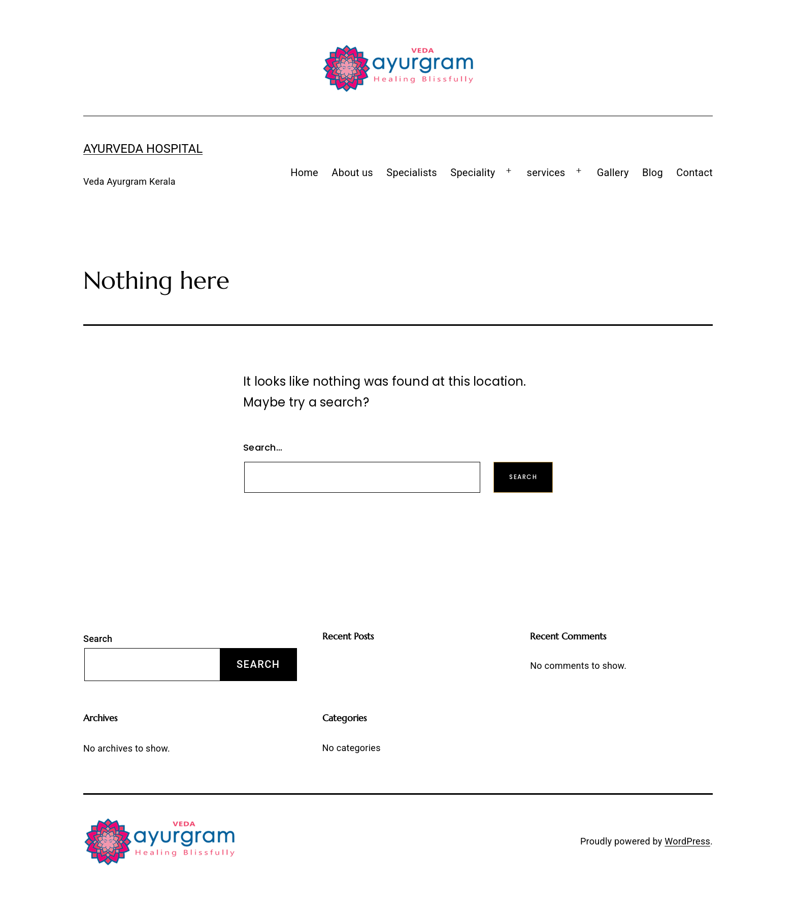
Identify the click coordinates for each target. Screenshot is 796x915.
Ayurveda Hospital (143, 149)
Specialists (411, 172)
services (546, 172)
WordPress (687, 841)
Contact (694, 172)
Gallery (613, 172)
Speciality (472, 172)
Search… (262, 447)
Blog (652, 172)
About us (352, 172)
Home (304, 172)
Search (97, 638)
